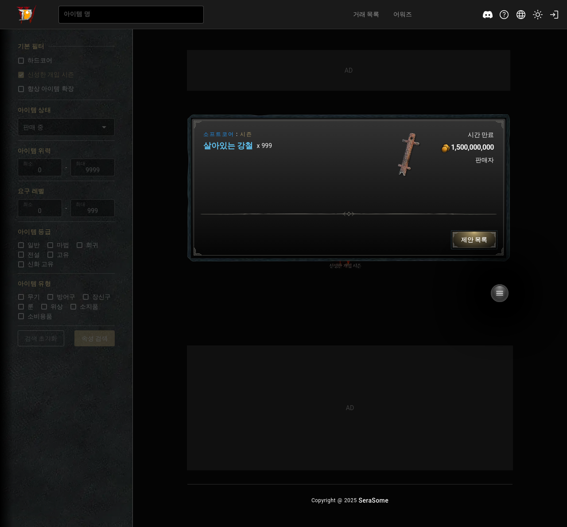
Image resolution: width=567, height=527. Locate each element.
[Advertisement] (348, 70)
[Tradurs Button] (474, 240)
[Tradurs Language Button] (520, 14)
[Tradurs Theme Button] (537, 14)
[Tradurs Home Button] (26, 14)
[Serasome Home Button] (374, 500)
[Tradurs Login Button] (554, 14)
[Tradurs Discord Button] (487, 14)
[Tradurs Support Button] (504, 14)
